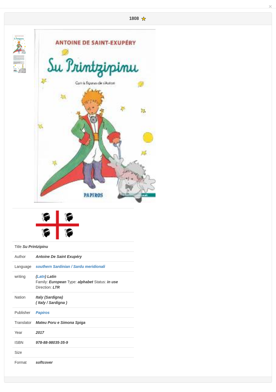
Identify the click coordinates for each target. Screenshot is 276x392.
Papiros (43, 312)
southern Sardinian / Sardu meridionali (70, 266)
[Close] (270, 6)
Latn (41, 276)
